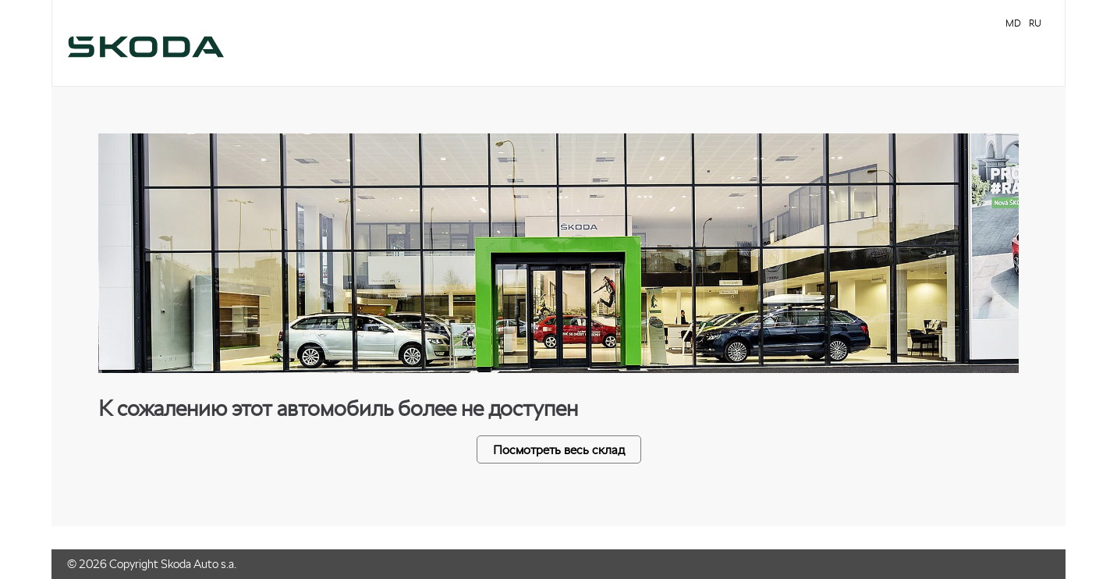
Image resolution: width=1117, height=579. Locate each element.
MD (1013, 23)
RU (1035, 23)
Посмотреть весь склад (559, 449)
